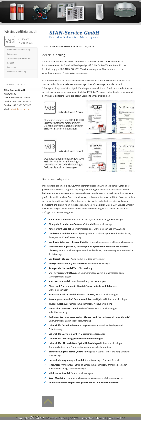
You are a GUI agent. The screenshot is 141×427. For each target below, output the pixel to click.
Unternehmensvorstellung (18, 50)
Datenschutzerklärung (16, 71)
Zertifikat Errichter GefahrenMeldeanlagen (117, 114)
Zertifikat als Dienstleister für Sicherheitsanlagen (94, 153)
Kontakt (10, 63)
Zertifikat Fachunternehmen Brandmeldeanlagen (117, 153)
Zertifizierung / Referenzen (18, 58)
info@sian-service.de (21, 109)
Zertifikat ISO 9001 (94, 114)
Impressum (12, 67)
